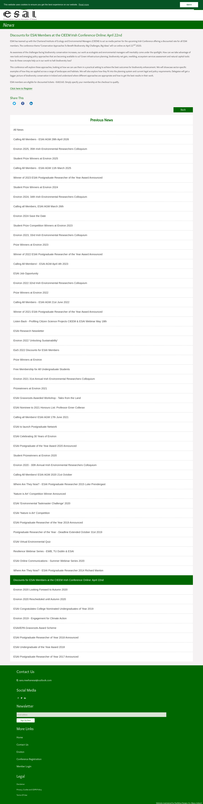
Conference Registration (29, 759)
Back (183, 109)
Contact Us (25, 671)
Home (20, 737)
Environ (20, 751)
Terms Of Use (22, 795)
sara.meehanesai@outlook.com (35, 680)
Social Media (26, 690)
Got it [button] (189, 5)
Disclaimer (21, 784)
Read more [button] (84, 4)
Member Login (24, 766)
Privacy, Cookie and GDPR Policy (29, 789)
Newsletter (25, 706)
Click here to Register (21, 88)
